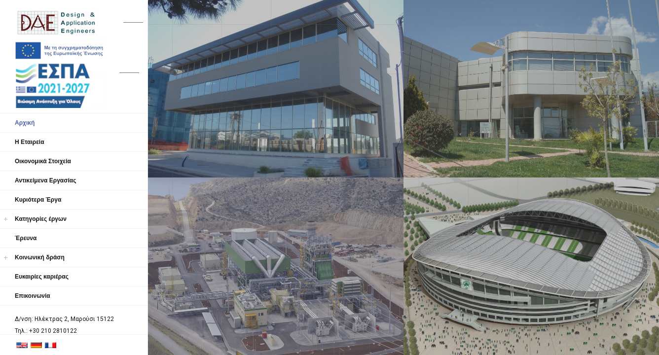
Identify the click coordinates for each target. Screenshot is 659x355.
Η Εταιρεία (29, 142)
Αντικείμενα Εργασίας (45, 180)
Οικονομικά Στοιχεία (43, 161)
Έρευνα (26, 238)
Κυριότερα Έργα (38, 199)
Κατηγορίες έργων (41, 218)
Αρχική (25, 122)
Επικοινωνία (32, 295)
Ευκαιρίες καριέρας (42, 276)
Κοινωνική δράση (40, 257)
